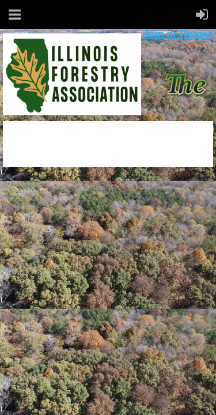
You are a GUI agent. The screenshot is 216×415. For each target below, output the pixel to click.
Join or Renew (177, 34)
